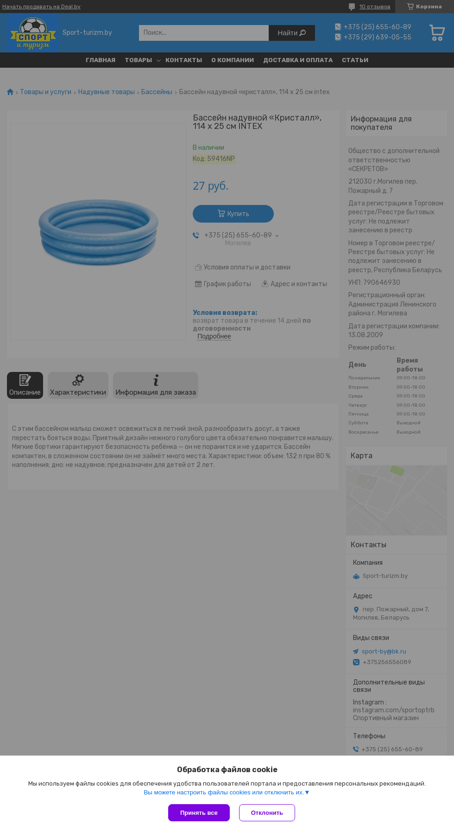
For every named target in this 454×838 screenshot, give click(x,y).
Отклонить (267, 812)
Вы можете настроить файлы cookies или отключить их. (224, 792)
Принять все (199, 812)
